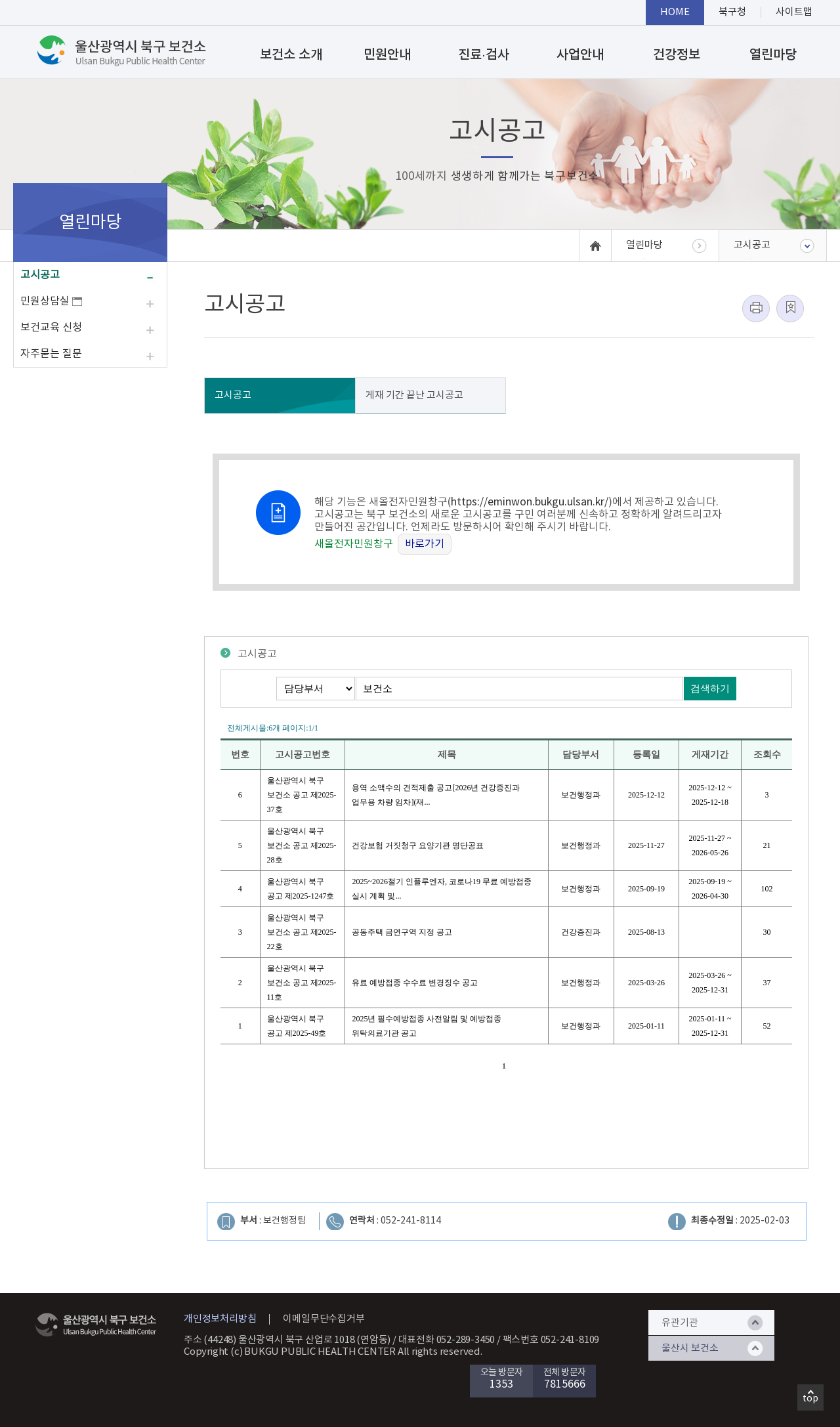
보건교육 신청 (51, 327)
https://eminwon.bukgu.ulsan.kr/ (529, 502)
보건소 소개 (291, 55)
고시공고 (40, 275)
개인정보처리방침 (220, 1319)
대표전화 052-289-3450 (446, 1340)
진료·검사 (483, 55)
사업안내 (580, 55)
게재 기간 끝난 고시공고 (414, 395)
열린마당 (773, 55)
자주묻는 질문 (51, 354)
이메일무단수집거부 (323, 1319)
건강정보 (676, 55)
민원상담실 (51, 301)
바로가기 (424, 544)
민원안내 (387, 55)
